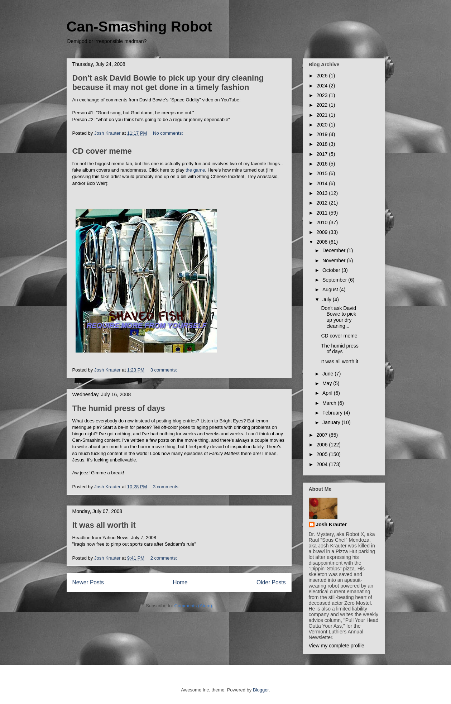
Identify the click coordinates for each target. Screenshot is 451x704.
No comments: (168, 133)
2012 (322, 203)
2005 (322, 454)
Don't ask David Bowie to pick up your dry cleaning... (338, 317)
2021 (322, 115)
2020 (322, 125)
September (335, 280)
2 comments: (164, 558)
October (332, 270)
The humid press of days (118, 408)
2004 (322, 464)
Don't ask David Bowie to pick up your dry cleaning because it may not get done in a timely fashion (168, 82)
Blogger (261, 690)
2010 (322, 222)
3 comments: (164, 370)
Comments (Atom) (193, 605)
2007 (322, 435)
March (330, 403)
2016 (322, 164)
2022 (322, 105)
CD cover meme (102, 151)
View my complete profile (336, 645)
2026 (322, 75)
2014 (322, 183)
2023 (322, 95)
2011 (322, 213)
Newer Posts (88, 582)
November (334, 260)
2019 (322, 134)
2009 (322, 232)
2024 (322, 85)
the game (195, 170)
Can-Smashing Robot (139, 26)
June (328, 374)
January (332, 422)
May (327, 383)
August (330, 289)
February (333, 413)
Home (180, 582)
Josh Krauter (331, 524)
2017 (322, 154)
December (334, 250)
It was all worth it (104, 525)
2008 (322, 242)
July (327, 299)
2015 (322, 173)
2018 (322, 144)
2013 (322, 193)
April (328, 393)
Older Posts (271, 582)
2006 (322, 444)
